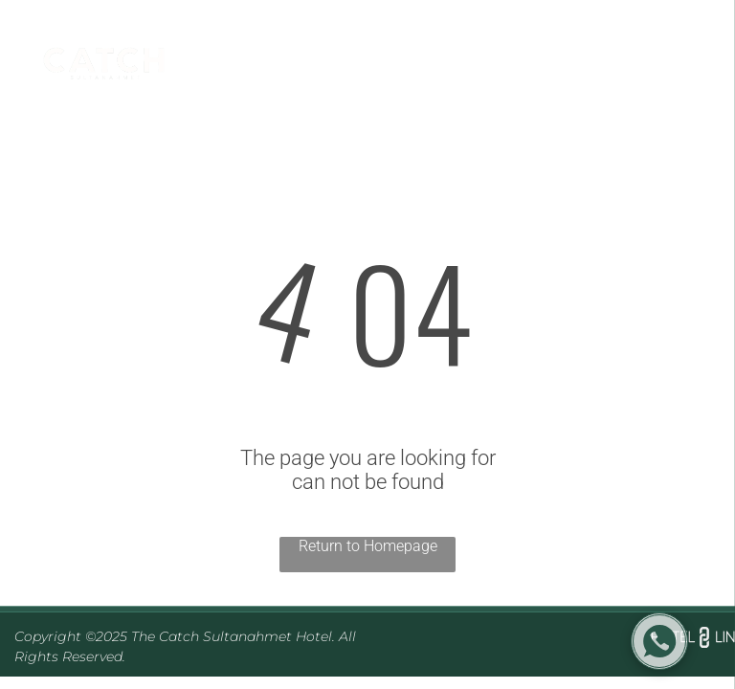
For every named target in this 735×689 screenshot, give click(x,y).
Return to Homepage (368, 546)
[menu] (693, 69)
